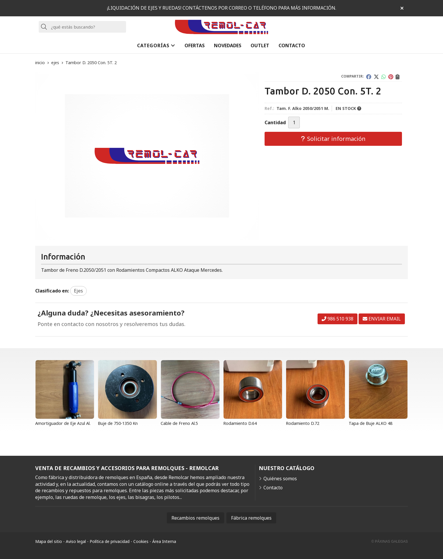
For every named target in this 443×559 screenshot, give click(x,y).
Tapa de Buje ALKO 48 (370, 423)
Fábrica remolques (251, 518)
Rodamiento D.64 (240, 423)
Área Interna (164, 541)
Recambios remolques (195, 518)
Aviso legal (76, 541)
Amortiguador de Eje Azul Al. (63, 423)
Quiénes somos (280, 478)
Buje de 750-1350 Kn (118, 423)
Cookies (140, 541)
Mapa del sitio (48, 541)
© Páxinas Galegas (389, 541)
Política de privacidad (110, 541)
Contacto (273, 487)
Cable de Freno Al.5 (179, 423)
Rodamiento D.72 (302, 423)
